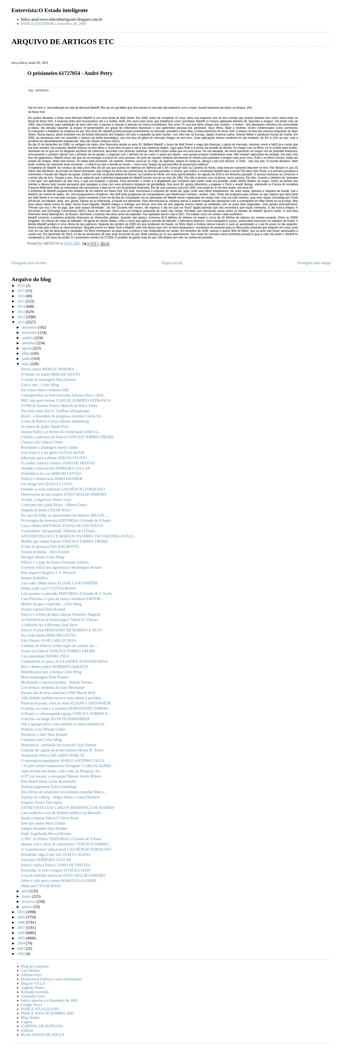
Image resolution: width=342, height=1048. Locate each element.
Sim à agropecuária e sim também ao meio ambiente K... (64, 724)
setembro (29, 343)
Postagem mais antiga (314, 263)
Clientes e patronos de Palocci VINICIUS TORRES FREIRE (67, 437)
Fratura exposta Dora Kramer (43, 609)
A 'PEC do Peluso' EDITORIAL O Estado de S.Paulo (61, 839)
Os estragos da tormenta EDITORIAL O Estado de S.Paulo (66, 520)
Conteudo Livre (33, 996)
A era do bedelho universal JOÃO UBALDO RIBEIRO (63, 875)
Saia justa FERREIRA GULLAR (46, 860)
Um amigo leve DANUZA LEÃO (46, 484)
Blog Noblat (30, 1017)
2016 (21, 296)
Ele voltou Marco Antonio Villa (45, 390)
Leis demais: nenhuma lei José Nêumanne (53, 687)
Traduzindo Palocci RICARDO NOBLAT (52, 755)
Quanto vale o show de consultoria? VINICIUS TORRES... (66, 844)
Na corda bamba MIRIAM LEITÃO (48, 635)
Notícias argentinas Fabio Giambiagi (49, 787)
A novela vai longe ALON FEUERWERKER (55, 719)
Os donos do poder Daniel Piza (44, 426)
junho (26, 359)
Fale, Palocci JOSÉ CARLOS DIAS (48, 640)
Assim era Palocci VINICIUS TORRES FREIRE (58, 651)
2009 (21, 917)
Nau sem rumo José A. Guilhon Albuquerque (55, 411)
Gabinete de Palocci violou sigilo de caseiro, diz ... (59, 646)
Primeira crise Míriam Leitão (43, 729)
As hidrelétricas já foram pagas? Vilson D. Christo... (60, 620)
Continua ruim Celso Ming (41, 740)
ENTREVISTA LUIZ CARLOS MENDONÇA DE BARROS (67, 808)
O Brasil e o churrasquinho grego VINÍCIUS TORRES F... (65, 714)
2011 (21, 322)
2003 (21, 948)
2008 (21, 922)
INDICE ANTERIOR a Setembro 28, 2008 (53, 24)
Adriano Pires (31, 975)
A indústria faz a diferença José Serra (49, 625)
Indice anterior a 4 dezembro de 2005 (49, 1000)
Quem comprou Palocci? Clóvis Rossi (50, 818)
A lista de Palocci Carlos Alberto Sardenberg (55, 421)
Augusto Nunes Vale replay (41, 802)
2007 (21, 928)
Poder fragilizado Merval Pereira (46, 834)
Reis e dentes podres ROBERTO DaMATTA (55, 667)
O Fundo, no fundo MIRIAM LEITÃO (50, 374)
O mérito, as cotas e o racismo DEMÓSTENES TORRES (64, 708)
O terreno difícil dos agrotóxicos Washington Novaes (61, 567)
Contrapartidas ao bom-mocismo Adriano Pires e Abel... (63, 395)
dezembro (30, 327)
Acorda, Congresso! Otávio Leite (46, 500)
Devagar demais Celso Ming (42, 557)
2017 (21, 291)
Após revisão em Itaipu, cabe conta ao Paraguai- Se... (61, 771)
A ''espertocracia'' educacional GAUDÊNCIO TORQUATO (66, 849)
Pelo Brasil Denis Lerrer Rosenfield (48, 781)
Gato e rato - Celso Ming (40, 385)
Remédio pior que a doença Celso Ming (51, 672)
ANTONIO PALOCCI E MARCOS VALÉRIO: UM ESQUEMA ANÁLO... (79, 536)
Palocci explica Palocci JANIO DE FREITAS (55, 865)
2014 (21, 306)
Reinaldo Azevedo (35, 992)
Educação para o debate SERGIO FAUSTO (54, 458)
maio (26, 364)
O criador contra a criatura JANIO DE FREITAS (58, 463)
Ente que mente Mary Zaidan (43, 823)
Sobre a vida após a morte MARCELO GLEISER (58, 881)
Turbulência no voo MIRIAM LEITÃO (51, 473)
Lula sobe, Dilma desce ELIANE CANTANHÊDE (59, 583)
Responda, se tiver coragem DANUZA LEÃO (56, 870)
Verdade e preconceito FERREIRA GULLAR (55, 468)
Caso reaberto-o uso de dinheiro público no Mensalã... (62, 813)
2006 (21, 933)
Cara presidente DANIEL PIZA (45, 656)
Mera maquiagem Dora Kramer (45, 677)
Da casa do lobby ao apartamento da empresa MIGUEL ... (65, 515)
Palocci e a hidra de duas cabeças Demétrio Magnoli (60, 614)
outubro (28, 338)
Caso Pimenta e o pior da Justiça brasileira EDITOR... (62, 599)
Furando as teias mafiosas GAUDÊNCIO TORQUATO (63, 489)
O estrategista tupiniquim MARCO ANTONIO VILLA (62, 761)
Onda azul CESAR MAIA (41, 886)
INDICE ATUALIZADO (40, 1009)
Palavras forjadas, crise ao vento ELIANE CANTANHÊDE (66, 703)
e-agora (26, 1022)
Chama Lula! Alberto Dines (42, 442)
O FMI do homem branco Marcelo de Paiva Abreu (59, 406)
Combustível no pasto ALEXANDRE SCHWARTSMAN (64, 661)
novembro (30, 333)
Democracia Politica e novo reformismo (51, 979)
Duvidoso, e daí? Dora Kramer (44, 734)
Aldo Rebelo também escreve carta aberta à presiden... (62, 698)
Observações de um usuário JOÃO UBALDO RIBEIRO (63, 494)
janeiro (27, 907)
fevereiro (29, 901)
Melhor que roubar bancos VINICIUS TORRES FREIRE (64, 541)
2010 (21, 912)
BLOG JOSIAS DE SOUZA (42, 1035)
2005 (21, 938)
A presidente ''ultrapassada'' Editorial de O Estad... (59, 531)
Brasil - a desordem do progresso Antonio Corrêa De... (62, 416)
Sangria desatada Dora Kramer (44, 828)
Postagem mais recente (28, 263)
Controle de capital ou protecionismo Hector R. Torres (62, 750)
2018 (21, 286)
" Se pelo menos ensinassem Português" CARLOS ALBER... (67, 766)
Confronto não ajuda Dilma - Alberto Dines (54, 505)
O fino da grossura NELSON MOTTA (50, 547)
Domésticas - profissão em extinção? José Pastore (58, 745)
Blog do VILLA (33, 983)
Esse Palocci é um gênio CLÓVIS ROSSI (52, 453)
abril (26, 891)
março (27, 896)
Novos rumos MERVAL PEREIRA (47, 369)
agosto (27, 348)
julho (26, 353)
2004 (21, 943)
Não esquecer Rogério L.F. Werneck (48, 573)
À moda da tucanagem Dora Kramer (48, 379)
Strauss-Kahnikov (34, 578)
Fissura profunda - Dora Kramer (45, 552)
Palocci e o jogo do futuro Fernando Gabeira (55, 562)
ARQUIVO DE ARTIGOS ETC (62, 41)
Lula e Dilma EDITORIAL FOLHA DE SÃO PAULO (62, 526)
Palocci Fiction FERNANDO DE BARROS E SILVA (61, 630)
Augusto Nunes (32, 988)
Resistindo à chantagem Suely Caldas (49, 447)
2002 (21, 954)
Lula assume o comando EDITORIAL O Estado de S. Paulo (66, 594)
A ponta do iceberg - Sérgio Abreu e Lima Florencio (60, 797)
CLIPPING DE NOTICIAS (42, 1026)
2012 (21, 317)
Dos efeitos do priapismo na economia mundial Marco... (63, 792)
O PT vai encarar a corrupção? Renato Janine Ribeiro (61, 776)
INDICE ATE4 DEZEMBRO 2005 (47, 1013)
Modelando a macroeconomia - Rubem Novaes (57, 682)
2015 (21, 301)
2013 (21, 312)
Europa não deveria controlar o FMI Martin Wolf (58, 693)
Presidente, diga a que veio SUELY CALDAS (55, 854)
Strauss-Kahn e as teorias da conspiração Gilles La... (61, 432)
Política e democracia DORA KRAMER (51, 479)
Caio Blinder (30, 971)
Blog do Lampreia (34, 966)
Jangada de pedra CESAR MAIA (46, 510)
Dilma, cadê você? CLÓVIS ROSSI (48, 588)
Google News (31, 1005)
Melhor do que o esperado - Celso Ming (51, 604)
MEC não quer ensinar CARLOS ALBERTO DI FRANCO (65, 400)
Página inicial (172, 263)
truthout (27, 1030)
